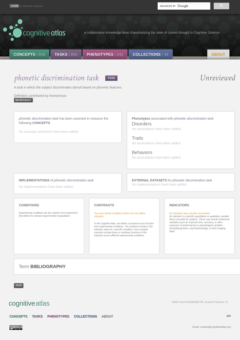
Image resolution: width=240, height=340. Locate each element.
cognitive (118, 303)
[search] (183, 6)
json (18, 285)
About (218, 54)
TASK (111, 78)
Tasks (66, 54)
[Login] (14, 6)
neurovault (23, 100)
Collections (150, 54)
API (228, 315)
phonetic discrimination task (38, 118)
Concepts (29, 54)
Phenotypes (105, 54)
